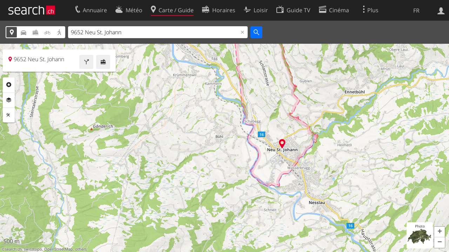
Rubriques (9, 84)
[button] (439, 232)
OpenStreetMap (58, 249)
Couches (9, 100)
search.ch (13, 249)
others (81, 249)
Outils (9, 115)
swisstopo (33, 249)
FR (416, 10)
